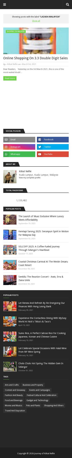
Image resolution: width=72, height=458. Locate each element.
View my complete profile (29, 178)
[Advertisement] (36, 102)
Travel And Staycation (15, 411)
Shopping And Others (53, 405)
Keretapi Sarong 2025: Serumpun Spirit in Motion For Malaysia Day (43, 233)
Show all (36, 21)
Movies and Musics (13, 405)
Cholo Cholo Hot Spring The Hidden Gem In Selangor (40, 365)
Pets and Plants (33, 405)
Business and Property (33, 385)
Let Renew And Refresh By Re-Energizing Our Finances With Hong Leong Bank (41, 305)
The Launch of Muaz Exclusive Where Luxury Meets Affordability (41, 218)
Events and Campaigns (39, 390)
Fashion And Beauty (14, 395)
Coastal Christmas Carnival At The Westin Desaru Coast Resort (43, 263)
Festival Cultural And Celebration (41, 395)
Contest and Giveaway (15, 390)
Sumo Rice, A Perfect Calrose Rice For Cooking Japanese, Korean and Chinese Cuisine (42, 335)
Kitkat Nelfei (12, 64)
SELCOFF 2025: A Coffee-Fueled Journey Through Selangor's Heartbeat (39, 248)
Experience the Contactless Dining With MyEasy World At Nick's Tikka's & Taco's (42, 320)
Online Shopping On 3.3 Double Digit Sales (35, 58)
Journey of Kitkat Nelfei (44, 453)
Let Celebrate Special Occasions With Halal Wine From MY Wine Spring (42, 350)
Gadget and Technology (37, 400)
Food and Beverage (13, 400)
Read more (10, 78)
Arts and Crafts (12, 385)
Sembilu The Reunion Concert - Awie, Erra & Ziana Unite (40, 278)
